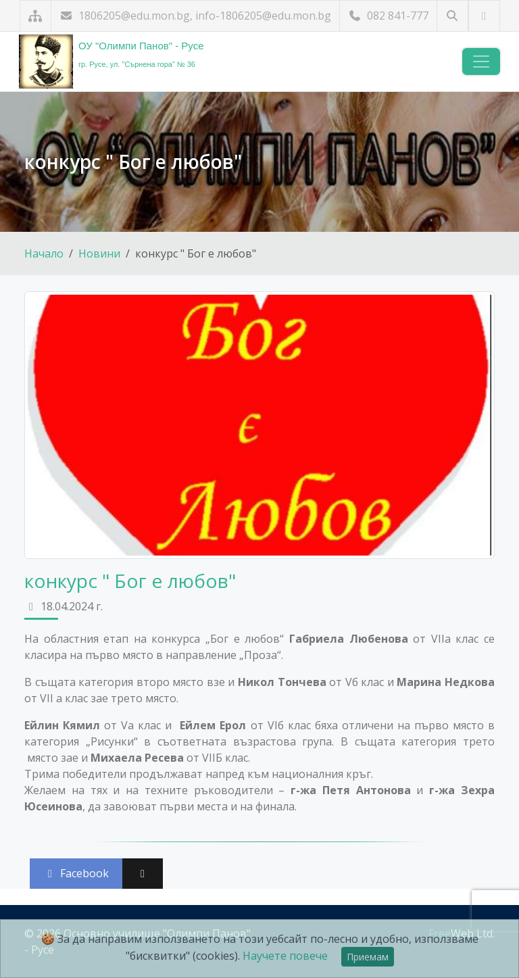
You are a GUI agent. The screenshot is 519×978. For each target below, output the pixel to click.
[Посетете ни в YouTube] (484, 16)
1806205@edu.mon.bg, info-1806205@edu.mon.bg (195, 15)
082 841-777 (388, 15)
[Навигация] (481, 61)
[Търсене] (452, 16)
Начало (44, 253)
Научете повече (285, 955)
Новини (99, 253)
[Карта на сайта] (35, 16)
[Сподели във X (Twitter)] (142, 873)
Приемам (368, 956)
